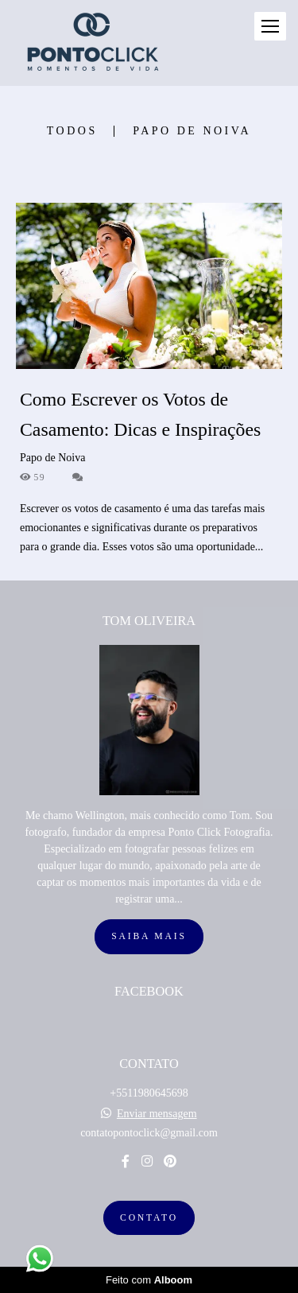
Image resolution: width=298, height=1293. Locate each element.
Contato (149, 1218)
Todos (72, 131)
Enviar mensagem (157, 1114)
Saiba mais (148, 936)
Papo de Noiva (192, 131)
